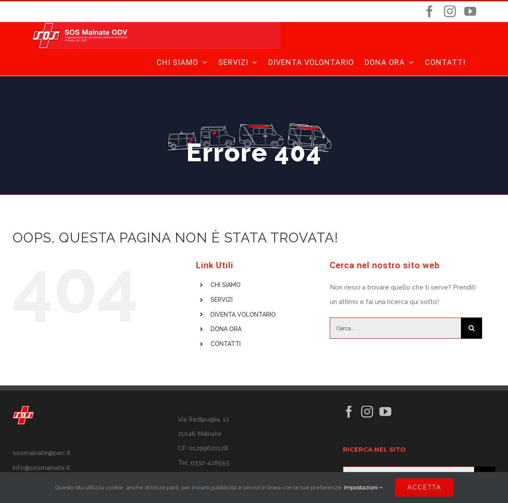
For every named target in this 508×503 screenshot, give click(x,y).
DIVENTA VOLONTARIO (243, 314)
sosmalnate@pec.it (41, 453)
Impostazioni (363, 487)
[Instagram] (367, 412)
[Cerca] (471, 328)
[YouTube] (385, 412)
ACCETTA (424, 487)
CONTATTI (225, 343)
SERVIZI (221, 299)
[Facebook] (349, 412)
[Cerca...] (395, 328)
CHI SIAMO (225, 284)
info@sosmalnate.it (41, 468)
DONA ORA (225, 329)
